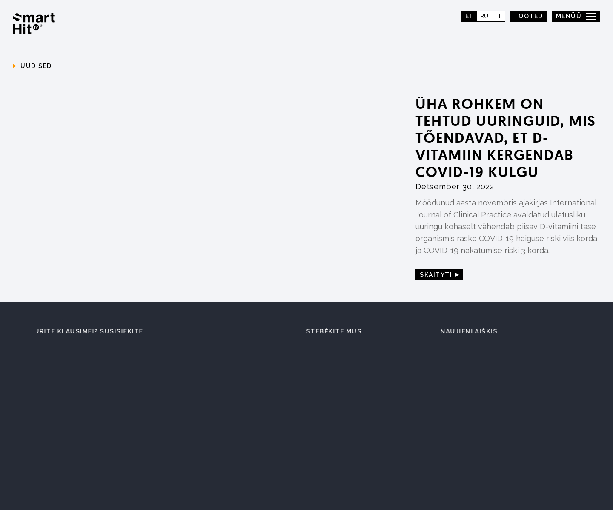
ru (484, 16)
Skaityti (436, 274)
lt (498, 16)
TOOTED (528, 16)
